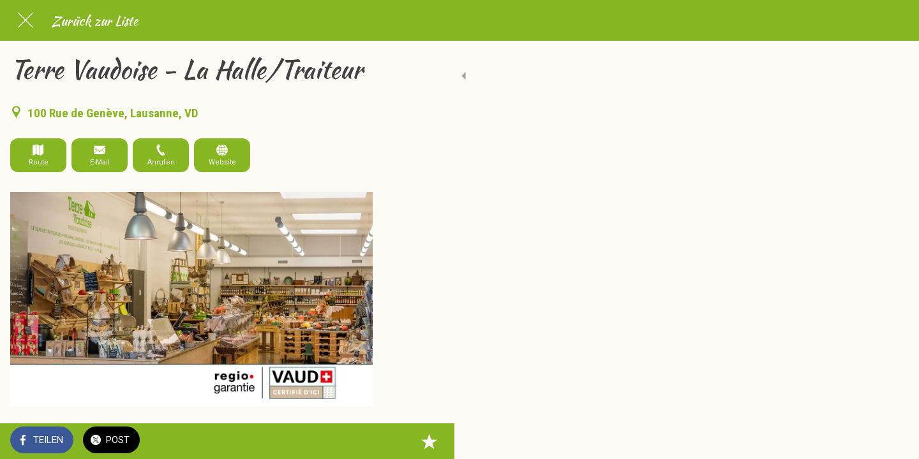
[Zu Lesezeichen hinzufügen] (357, 441)
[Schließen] (25, 20)
